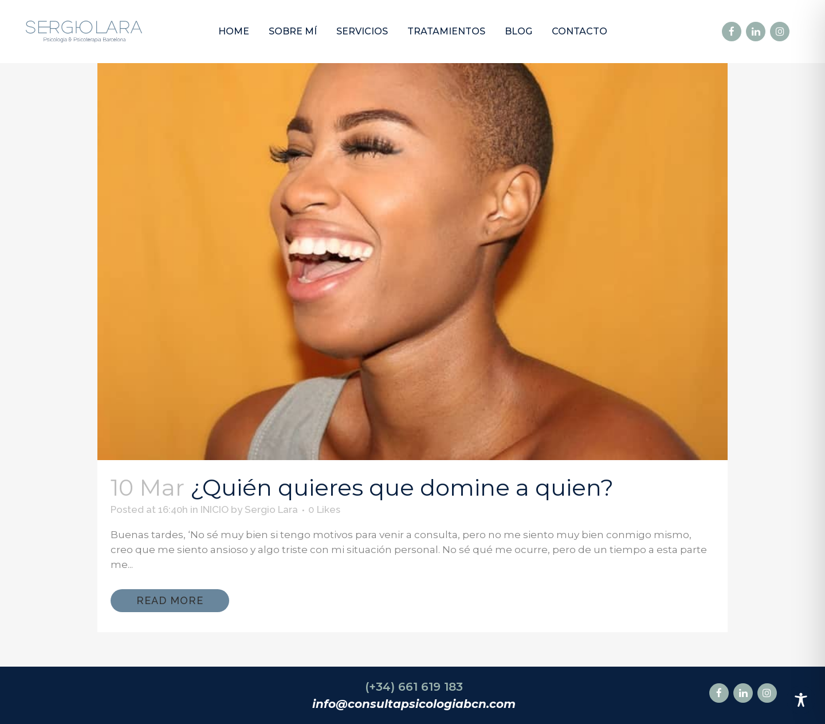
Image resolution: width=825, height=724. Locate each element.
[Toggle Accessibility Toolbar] (800, 699)
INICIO (215, 509)
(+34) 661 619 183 (414, 687)
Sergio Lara (271, 509)
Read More (169, 600)
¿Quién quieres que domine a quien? (402, 487)
